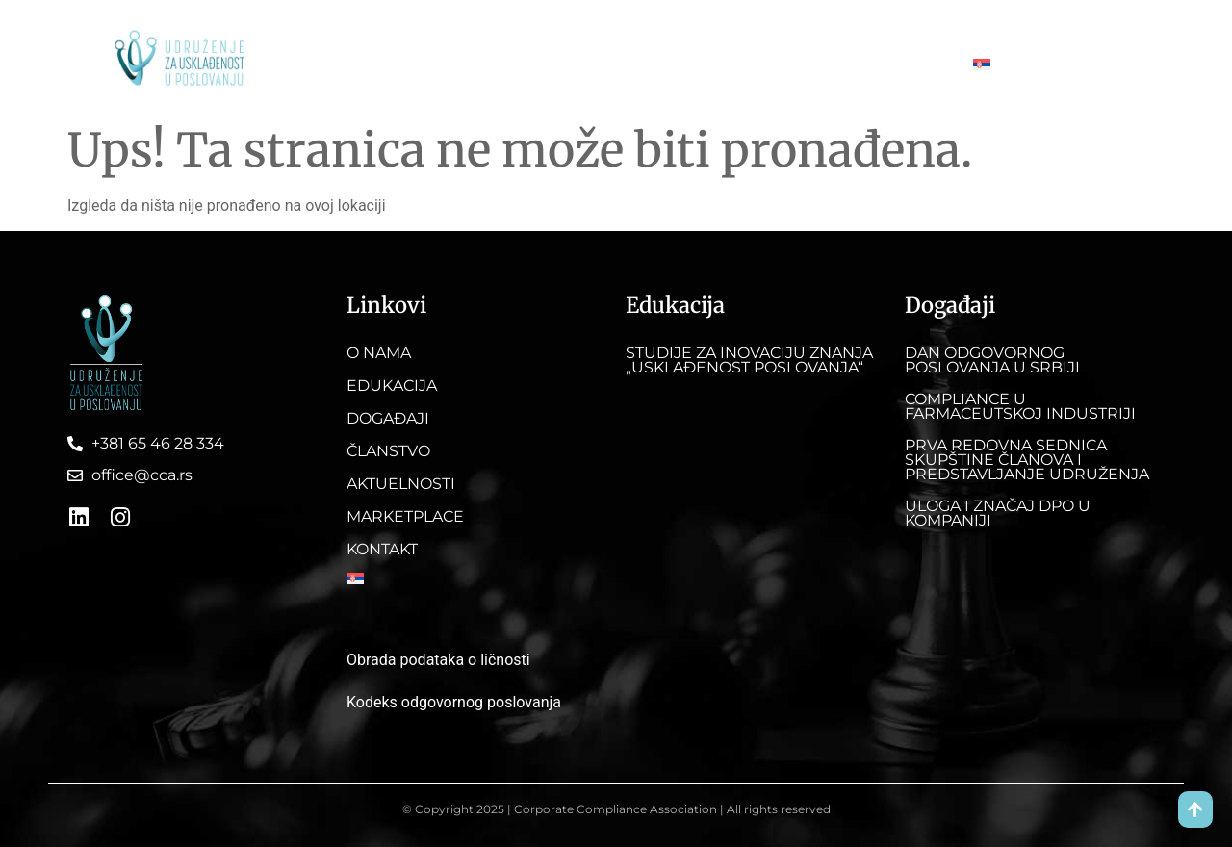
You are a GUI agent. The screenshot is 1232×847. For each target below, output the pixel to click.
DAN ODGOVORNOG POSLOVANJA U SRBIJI (992, 360)
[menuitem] (992, 64)
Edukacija (431, 64)
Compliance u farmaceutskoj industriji (1020, 406)
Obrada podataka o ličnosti (438, 660)
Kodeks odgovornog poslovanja (453, 702)
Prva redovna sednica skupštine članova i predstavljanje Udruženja (1027, 459)
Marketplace (816, 64)
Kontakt (912, 64)
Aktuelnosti (709, 64)
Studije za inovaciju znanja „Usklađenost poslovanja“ (749, 360)
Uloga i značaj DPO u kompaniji (998, 513)
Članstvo (612, 64)
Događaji (523, 64)
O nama (342, 64)
